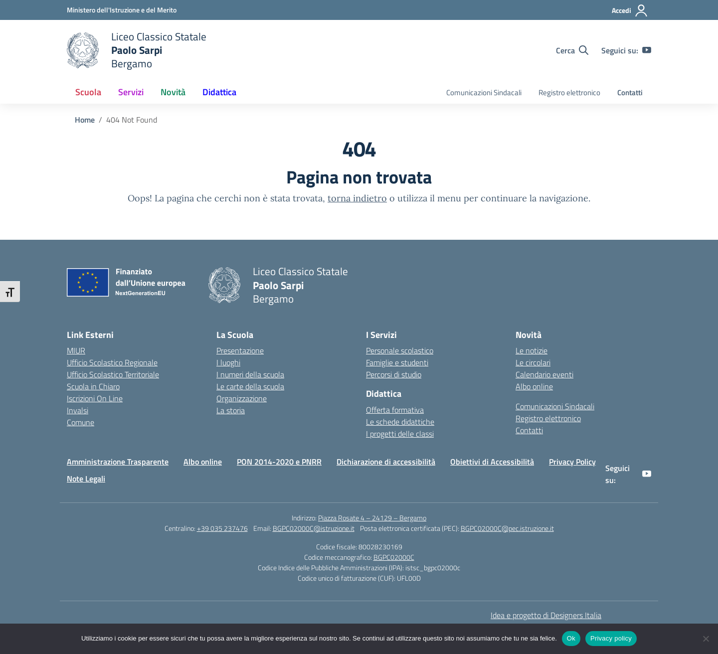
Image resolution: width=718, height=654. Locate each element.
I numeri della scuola (250, 374)
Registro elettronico (569, 92)
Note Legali (86, 479)
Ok (571, 638)
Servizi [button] (131, 92)
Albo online (534, 386)
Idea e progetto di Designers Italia (546, 615)
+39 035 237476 (222, 528)
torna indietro (357, 198)
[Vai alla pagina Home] (85, 120)
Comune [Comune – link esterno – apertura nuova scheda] (80, 422)
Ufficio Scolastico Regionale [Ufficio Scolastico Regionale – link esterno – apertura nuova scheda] (112, 362)
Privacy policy (611, 638)
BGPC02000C (393, 557)
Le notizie (531, 350)
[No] (706, 639)
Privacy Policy (572, 462)
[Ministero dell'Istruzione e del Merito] (122, 9)
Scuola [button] (88, 92)
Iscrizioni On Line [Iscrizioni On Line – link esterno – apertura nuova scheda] (95, 398)
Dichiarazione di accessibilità (386, 462)
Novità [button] (173, 92)
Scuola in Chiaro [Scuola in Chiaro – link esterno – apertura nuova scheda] (93, 386)
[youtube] (646, 50)
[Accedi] (630, 10)
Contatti (630, 92)
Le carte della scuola (250, 386)
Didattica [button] (219, 92)
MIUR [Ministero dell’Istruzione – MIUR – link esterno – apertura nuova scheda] (76, 350)
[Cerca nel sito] (572, 50)
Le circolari (533, 362)
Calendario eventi (544, 374)
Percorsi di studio (393, 374)
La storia (230, 410)
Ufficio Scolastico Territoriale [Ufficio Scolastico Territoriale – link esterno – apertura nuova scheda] (113, 374)
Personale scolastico (399, 350)
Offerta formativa (395, 410)
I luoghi (228, 362)
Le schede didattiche (400, 422)
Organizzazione (241, 398)
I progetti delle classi (400, 434)
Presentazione (240, 350)
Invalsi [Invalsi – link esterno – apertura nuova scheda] (77, 410)
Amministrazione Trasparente (118, 462)
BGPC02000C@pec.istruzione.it (507, 528)
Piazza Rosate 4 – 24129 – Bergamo (372, 517)
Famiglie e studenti (397, 362)
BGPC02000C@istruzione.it (314, 528)
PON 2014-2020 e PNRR (279, 462)
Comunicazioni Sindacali (484, 92)
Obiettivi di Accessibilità (492, 462)
